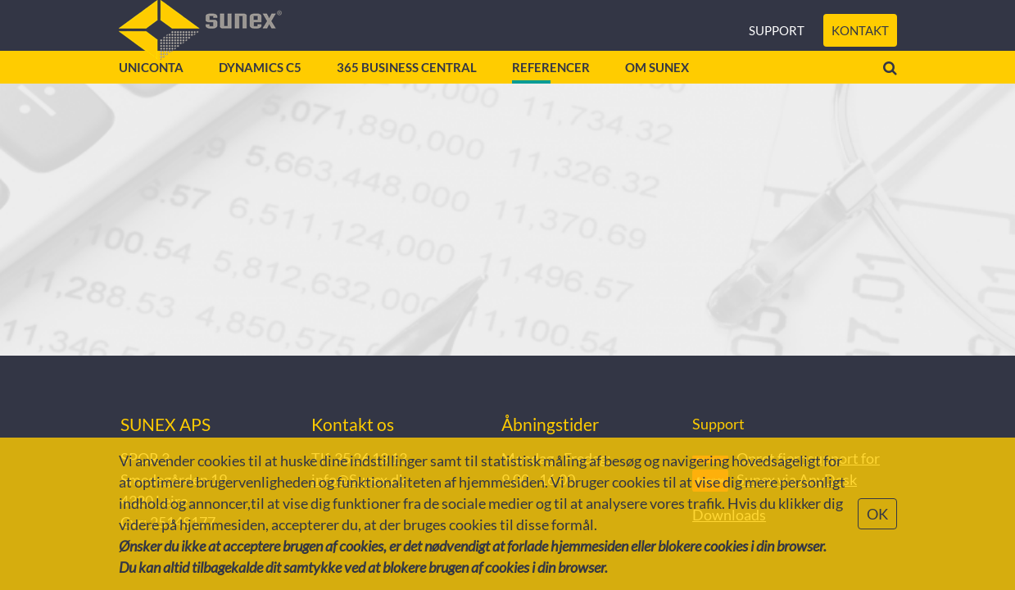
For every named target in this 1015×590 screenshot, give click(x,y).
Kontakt (860, 41)
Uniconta (151, 98)
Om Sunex (657, 98)
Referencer (551, 98)
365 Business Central (407, 98)
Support (776, 41)
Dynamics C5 (260, 98)
